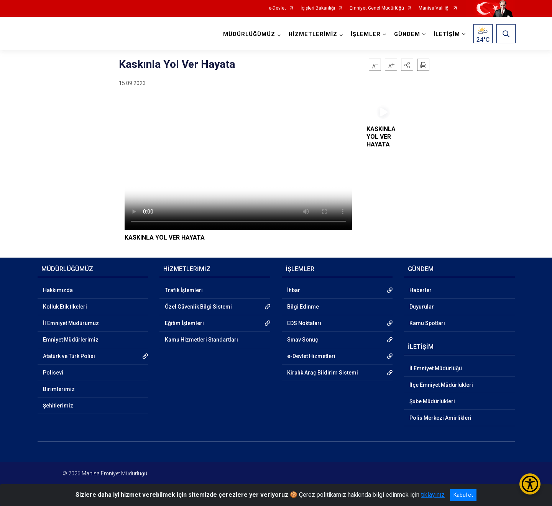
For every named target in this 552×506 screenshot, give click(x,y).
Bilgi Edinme (303, 307)
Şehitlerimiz (58, 405)
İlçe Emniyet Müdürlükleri (441, 385)
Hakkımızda (58, 290)
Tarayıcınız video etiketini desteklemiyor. (238, 166)
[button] (407, 65)
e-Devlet (277, 8)
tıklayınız (433, 494)
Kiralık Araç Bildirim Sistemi (322, 373)
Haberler (420, 290)
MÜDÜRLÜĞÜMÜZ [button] (248, 34)
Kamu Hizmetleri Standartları (201, 340)
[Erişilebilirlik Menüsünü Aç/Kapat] (529, 484)
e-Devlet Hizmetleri (311, 356)
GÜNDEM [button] (406, 34)
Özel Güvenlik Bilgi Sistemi (198, 307)
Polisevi (53, 373)
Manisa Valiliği (434, 8)
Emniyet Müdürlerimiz (71, 340)
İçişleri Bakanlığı (318, 8)
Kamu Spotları (427, 323)
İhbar (293, 290)
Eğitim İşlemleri (184, 323)
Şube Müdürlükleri (432, 401)
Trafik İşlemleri (184, 290)
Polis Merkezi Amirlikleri (440, 418)
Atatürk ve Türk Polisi (69, 356)
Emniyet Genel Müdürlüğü (377, 8)
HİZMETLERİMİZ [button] (312, 34)
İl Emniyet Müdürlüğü (435, 368)
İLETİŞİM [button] (446, 34)
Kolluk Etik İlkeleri (65, 307)
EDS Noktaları (304, 323)
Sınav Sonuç (302, 340)
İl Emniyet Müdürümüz (71, 323)
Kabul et (463, 495)
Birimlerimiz (59, 389)
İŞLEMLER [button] (365, 34)
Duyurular (421, 307)
